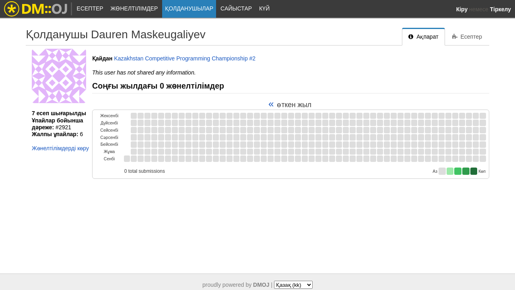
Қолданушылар (189, 8)
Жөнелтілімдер (134, 8)
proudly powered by (236, 285)
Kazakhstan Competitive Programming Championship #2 (184, 58)
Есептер (90, 8)
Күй (264, 8)
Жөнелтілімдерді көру (60, 148)
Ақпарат (423, 36)
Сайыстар (236, 8)
